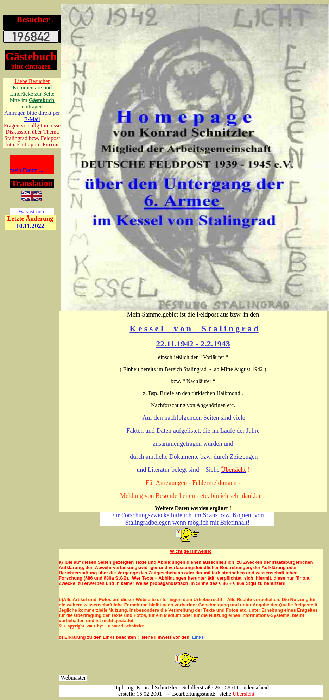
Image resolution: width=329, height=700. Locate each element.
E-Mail (32, 119)
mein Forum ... (27, 170)
